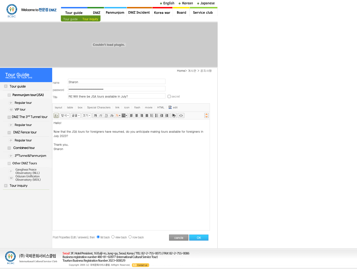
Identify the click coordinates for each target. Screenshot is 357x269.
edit (173, 107)
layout (58, 107)
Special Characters (98, 107)
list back (105, 237)
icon (126, 107)
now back (137, 237)
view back (121, 237)
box (80, 107)
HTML (160, 107)
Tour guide (70, 19)
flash (137, 107)
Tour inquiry (90, 19)
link (117, 107)
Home (181, 70)
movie (148, 107)
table (70, 107)
